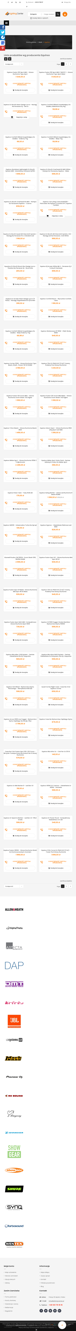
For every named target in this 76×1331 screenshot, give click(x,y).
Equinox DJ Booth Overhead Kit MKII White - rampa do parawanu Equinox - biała (55, 170)
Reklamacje (9, 1307)
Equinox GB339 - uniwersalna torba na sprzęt (20, 525)
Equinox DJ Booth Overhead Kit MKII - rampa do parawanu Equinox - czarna (20, 202)
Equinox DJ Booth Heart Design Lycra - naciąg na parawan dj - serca (20, 105)
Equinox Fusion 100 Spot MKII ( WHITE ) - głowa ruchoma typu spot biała (56, 73)
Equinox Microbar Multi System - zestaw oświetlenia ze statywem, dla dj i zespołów (55, 655)
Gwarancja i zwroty (11, 1304)
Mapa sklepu (45, 1272)
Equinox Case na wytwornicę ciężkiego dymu (55, 719)
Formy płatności (10, 1297)
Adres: (42, 1297)
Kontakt (43, 1279)
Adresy (7, 1283)
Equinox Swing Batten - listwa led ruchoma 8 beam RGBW (55, 494)
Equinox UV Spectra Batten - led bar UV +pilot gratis (20, 819)
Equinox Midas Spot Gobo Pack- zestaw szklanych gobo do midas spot (55, 461)
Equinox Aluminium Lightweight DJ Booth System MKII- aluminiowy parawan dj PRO (20, 170)
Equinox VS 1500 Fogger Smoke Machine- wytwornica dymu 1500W (55, 623)
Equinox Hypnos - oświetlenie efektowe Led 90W (55, 526)
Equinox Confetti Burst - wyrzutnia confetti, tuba (55, 300)
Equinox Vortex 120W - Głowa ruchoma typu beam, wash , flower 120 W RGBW (20, 364)
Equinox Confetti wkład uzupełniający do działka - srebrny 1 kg (20, 138)
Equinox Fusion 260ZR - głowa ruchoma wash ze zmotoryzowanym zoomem (20, 851)
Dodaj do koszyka (20, 90)
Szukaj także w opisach (39, 18)
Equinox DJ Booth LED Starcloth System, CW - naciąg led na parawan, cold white (56, 235)
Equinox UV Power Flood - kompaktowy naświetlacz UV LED (56, 819)
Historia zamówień (11, 1276)
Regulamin (8, 1311)
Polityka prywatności (48, 1283)
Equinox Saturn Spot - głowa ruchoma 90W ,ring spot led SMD (56, 429)
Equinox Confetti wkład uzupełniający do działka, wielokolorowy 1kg (56, 105)
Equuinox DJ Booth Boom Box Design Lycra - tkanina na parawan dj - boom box (20, 267)
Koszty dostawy (10, 1300)
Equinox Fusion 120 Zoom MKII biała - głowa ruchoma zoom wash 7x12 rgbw (55, 396)
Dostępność (14, 64)
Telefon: (43, 1305)
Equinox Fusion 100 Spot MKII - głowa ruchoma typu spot (20, 73)
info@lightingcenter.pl (56, 1301)
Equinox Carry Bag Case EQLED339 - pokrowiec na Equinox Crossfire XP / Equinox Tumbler (56, 203)
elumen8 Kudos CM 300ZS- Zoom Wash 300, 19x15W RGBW (20, 558)
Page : (59, 64)
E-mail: (42, 1301)
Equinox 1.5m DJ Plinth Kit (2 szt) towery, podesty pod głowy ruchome (55, 364)
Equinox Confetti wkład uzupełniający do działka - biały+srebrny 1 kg (20, 332)
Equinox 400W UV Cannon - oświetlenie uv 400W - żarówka (56, 786)
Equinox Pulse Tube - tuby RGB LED (20, 493)
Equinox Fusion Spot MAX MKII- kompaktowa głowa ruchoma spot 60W (20, 623)
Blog (42, 1286)
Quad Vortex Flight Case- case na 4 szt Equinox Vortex (55, 688)
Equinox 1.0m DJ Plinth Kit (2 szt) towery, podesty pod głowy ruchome (55, 591)
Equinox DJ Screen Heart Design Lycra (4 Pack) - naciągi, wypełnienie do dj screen (20, 300)
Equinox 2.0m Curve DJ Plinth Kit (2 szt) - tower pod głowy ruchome (55, 851)
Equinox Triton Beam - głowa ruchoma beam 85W (20, 429)
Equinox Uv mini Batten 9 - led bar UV (20, 786)
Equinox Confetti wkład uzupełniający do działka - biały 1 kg (56, 138)
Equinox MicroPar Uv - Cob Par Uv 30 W (56, 751)
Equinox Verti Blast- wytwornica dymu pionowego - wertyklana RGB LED (20, 688)
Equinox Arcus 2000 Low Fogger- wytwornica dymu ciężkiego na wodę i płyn (20, 720)
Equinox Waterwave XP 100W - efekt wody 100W (56, 332)
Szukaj (58, 14)
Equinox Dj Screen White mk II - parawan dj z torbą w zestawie (56, 267)
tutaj (55, 1327)
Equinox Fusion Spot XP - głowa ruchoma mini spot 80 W (55, 558)
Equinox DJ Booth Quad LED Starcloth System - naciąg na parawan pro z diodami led (20, 235)
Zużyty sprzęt (45, 1276)
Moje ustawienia (10, 1272)
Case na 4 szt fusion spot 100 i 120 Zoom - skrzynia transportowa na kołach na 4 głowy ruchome (20, 753)
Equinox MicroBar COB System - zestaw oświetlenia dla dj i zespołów (20, 655)
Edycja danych (10, 1279)
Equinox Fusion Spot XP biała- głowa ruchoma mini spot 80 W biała (20, 591)
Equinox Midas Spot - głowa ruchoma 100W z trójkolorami (20, 461)
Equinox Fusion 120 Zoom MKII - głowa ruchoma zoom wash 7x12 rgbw (20, 396)
